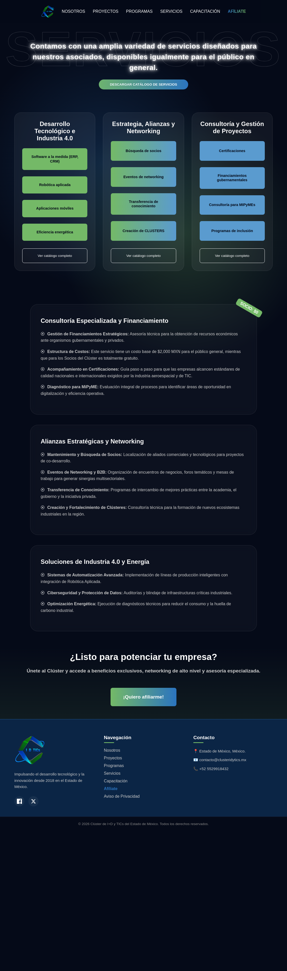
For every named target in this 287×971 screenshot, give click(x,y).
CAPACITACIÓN (205, 11)
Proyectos (113, 758)
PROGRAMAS (139, 11)
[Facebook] (19, 801)
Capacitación (116, 781)
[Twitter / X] (33, 801)
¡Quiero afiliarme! (143, 697)
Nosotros (112, 750)
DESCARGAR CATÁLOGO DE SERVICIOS (143, 84)
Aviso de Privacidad (122, 796)
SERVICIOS (171, 11)
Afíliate (110, 788)
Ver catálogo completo (55, 256)
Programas (114, 765)
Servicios (112, 773)
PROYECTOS (105, 11)
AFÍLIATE (237, 11)
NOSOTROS (73, 11)
